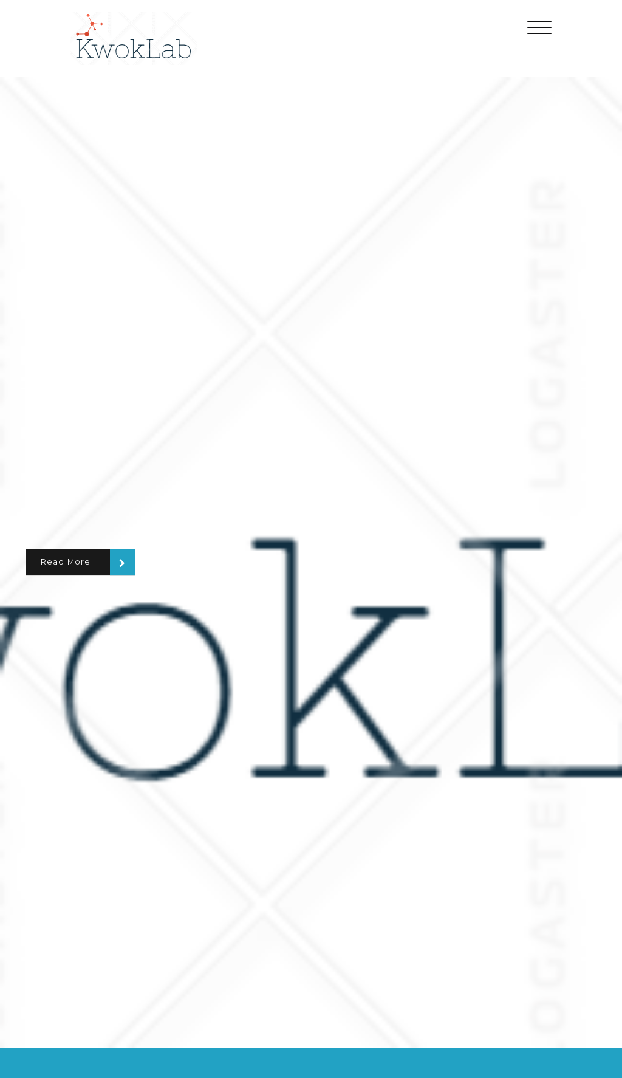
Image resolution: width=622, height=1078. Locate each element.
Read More (66, 562)
